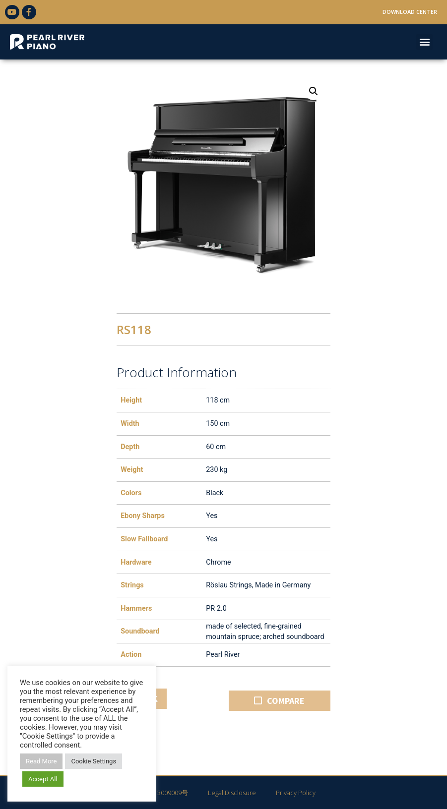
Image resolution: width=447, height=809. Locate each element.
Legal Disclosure (232, 792)
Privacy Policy (296, 792)
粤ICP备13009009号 (159, 792)
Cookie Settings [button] (93, 761)
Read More (41, 761)
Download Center (410, 11)
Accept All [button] (43, 779)
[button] (424, 42)
